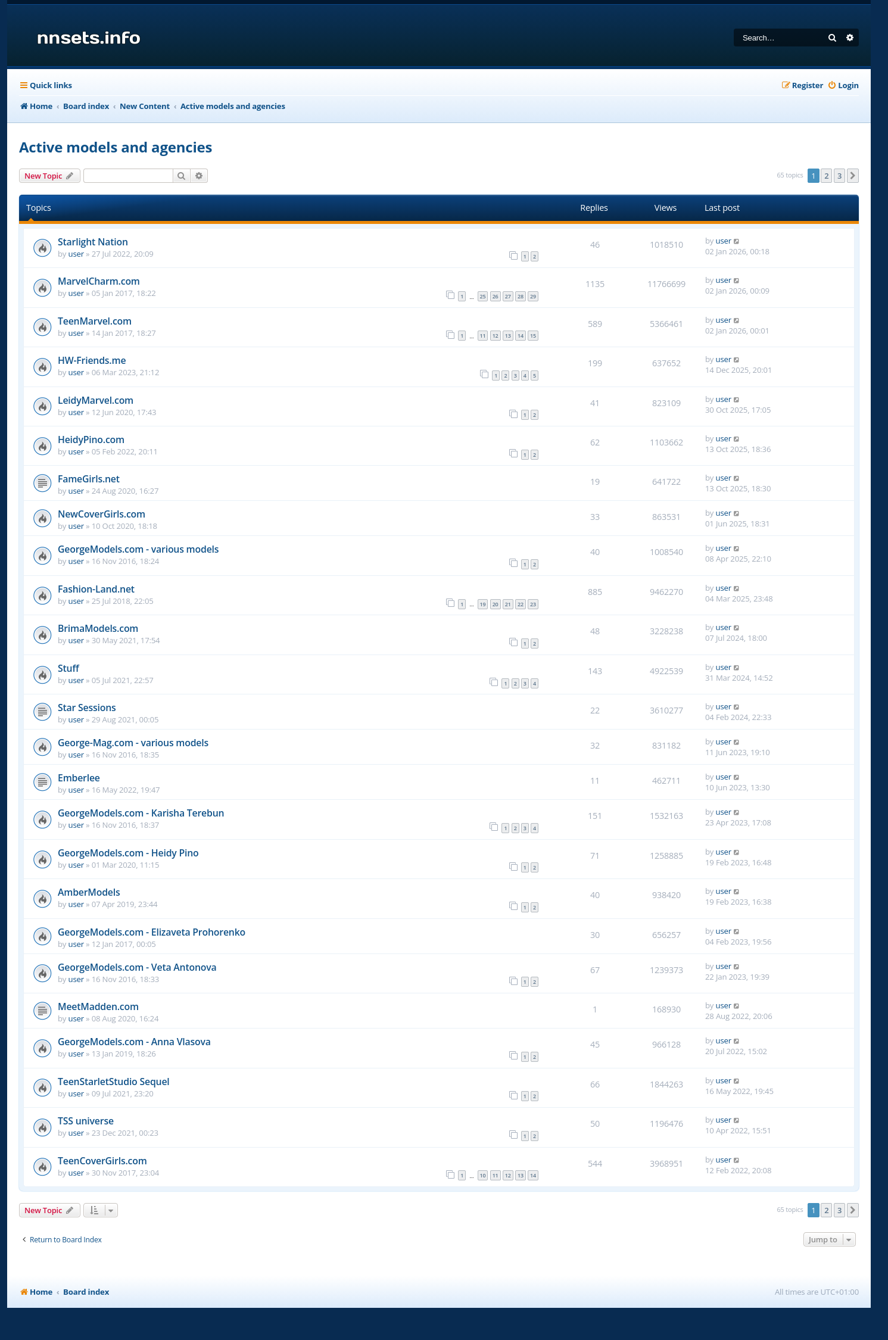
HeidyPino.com (91, 439)
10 (483, 1175)
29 (533, 296)
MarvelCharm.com (99, 281)
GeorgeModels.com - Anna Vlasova (134, 1041)
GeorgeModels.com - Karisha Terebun (141, 812)
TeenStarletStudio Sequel (114, 1081)
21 (508, 604)
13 (508, 335)
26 (495, 296)
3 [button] (839, 175)
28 (521, 296)
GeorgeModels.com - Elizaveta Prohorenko (151, 932)
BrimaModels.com (98, 628)
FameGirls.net (89, 478)
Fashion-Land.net (96, 589)
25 (483, 296)
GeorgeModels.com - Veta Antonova (137, 967)
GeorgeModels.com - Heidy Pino (128, 852)
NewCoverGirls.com (101, 514)
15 (533, 335)
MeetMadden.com (98, 1006)
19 (483, 604)
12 (495, 335)
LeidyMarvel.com (95, 400)
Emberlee (79, 777)
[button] (853, 176)
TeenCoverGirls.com (102, 1160)
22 (521, 604)
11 (483, 335)
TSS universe (86, 1120)
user (76, 253)
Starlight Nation (93, 241)
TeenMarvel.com (95, 321)
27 (508, 296)
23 (533, 604)
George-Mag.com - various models (133, 742)
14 (521, 335)
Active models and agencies (115, 147)
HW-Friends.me (92, 360)
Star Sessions (87, 707)
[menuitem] (843, 85)
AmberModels (89, 892)
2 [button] (826, 175)
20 (495, 604)
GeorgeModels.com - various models (138, 549)
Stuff (68, 668)
